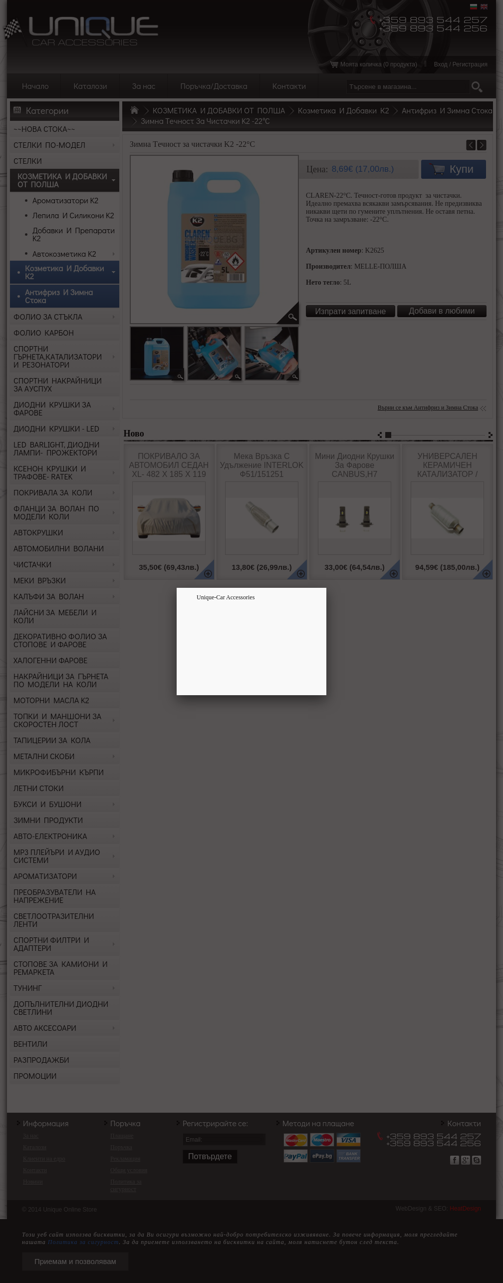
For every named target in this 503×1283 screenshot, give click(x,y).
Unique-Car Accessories (225, 597)
